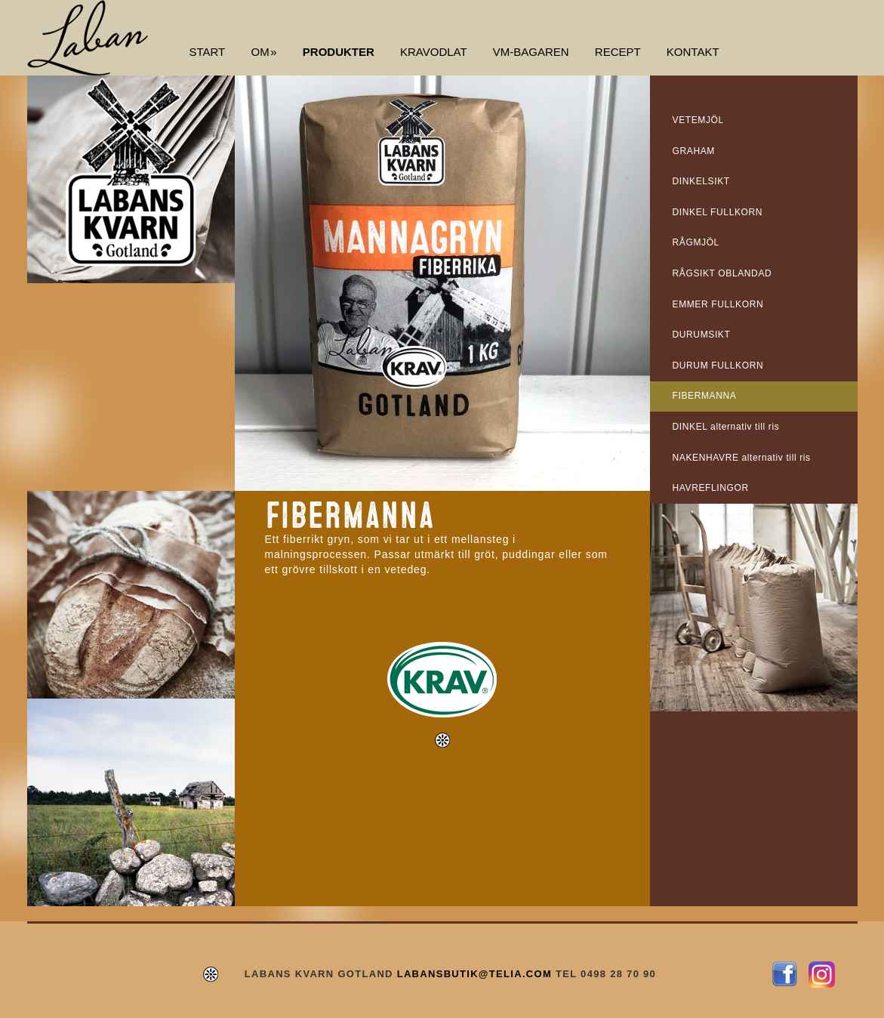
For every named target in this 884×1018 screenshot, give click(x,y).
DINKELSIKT (701, 181)
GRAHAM (694, 151)
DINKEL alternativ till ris (726, 426)
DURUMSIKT (702, 334)
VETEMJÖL (698, 120)
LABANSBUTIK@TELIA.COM (474, 973)
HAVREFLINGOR (711, 488)
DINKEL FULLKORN (718, 212)
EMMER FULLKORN (718, 304)
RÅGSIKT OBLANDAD (722, 273)
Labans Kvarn (87, 38)
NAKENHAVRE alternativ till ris (742, 457)
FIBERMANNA (705, 395)
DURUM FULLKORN (718, 365)
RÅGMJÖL (696, 242)
